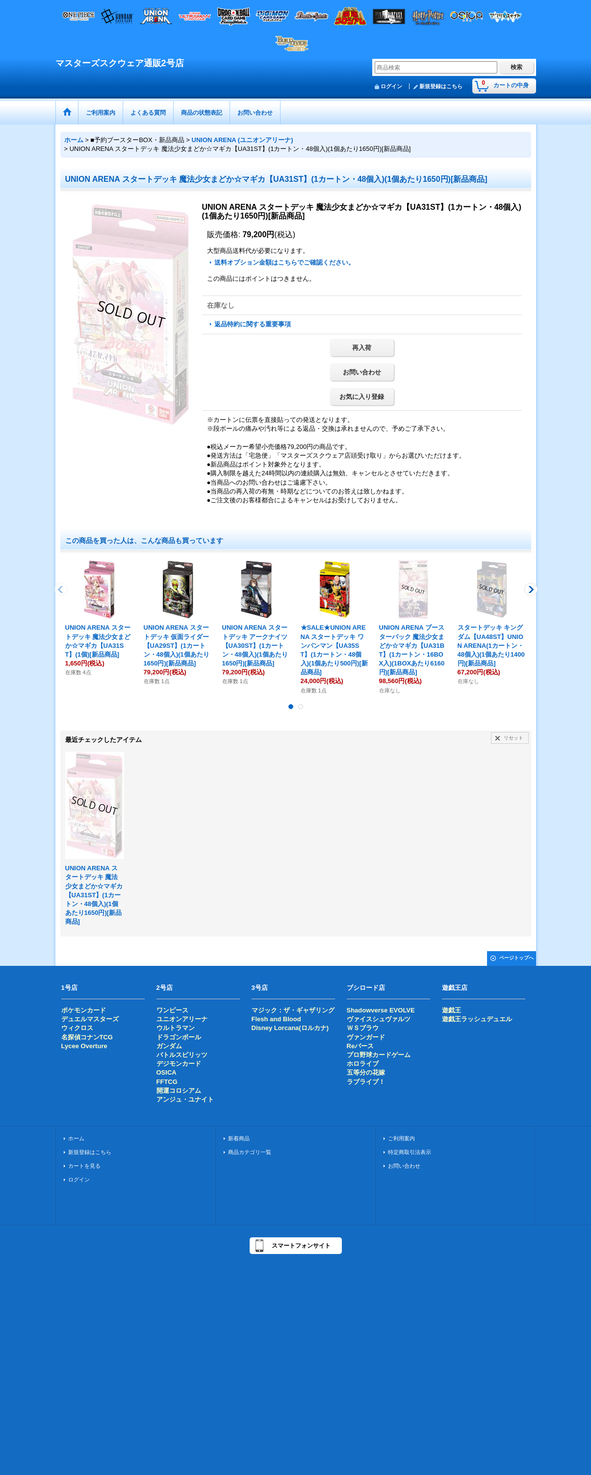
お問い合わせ (362, 372)
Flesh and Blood (276, 1019)
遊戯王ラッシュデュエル (477, 1019)
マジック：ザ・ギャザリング (293, 1010)
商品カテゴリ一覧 (249, 1152)
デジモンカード (178, 1063)
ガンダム (169, 1046)
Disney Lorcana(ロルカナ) (290, 1028)
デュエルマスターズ (90, 1019)
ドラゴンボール (178, 1037)
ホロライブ (363, 1063)
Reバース (360, 1046)
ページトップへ (516, 957)
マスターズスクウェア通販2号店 (119, 63)
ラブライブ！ (366, 1081)
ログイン (391, 86)
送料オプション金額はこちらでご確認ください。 (284, 262)
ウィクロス (77, 1028)
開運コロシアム (178, 1090)
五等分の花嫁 (366, 1072)
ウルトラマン (175, 1028)
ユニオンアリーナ (181, 1019)
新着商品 (239, 1138)
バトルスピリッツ (181, 1054)
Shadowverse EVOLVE (381, 1010)
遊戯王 (451, 1010)
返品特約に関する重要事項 (252, 324)
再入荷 (361, 347)
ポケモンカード (83, 1010)
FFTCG (167, 1081)
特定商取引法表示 (409, 1152)
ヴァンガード (366, 1037)
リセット (513, 737)
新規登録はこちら (441, 86)
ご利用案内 (401, 1138)
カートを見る (84, 1166)
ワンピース (172, 1010)
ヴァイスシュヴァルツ (379, 1019)
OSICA (166, 1072)
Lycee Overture (84, 1046)
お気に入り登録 (361, 396)
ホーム (76, 1138)
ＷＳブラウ (363, 1028)
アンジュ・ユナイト (185, 1099)
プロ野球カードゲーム (379, 1054)
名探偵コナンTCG (87, 1037)
